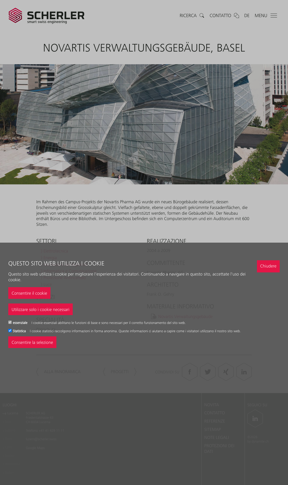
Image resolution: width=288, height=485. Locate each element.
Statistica (20, 331)
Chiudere (268, 266)
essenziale (20, 323)
